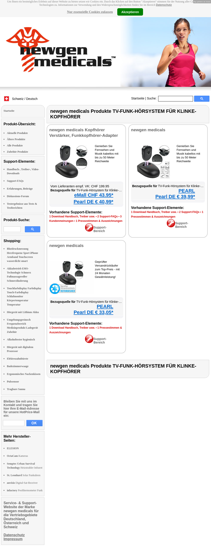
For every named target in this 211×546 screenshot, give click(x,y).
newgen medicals (148, 129)
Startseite (137, 98)
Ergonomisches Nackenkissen (23, 374)
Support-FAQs (15, 180)
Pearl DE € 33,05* (93, 312)
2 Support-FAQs (107, 216)
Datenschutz (164, 4)
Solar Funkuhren (23, 475)
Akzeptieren (130, 12)
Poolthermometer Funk (25, 490)
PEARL (186, 191)
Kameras (17, 455)
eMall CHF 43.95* (93, 195)
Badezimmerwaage (17, 366)
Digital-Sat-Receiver (22, 482)
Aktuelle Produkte (17, 133)
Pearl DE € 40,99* (93, 201)
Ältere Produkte (16, 139)
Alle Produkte (15, 145)
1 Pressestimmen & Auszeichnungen (99, 220)
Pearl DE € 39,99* (175, 196)
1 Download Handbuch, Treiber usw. (72, 216)
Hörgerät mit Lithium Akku (23, 312)
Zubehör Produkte (17, 151)
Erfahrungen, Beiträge (20, 188)
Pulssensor (13, 381)
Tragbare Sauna (16, 389)
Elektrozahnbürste (17, 358)
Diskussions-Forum (18, 196)
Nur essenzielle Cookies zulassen (90, 12)
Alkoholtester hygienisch (21, 339)
